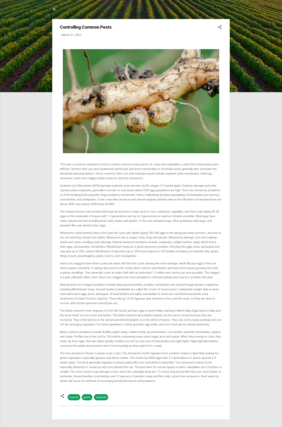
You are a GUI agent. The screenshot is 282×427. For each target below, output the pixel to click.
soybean (101, 397)
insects (74, 397)
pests (87, 397)
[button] (219, 28)
